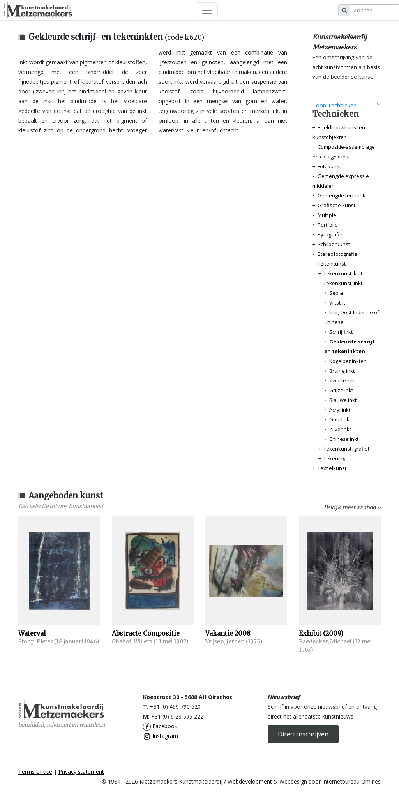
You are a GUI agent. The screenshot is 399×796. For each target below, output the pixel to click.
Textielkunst (332, 468)
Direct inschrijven (303, 734)
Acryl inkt (339, 409)
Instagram (160, 736)
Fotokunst (329, 166)
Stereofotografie (337, 253)
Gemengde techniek (341, 195)
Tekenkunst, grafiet (346, 448)
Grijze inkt (341, 390)
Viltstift (337, 302)
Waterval (32, 633)
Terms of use (35, 771)
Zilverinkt (340, 429)
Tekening (334, 458)
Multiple (327, 214)
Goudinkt (340, 419)
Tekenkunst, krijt (342, 273)
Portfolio (328, 224)
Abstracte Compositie (146, 633)
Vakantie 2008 (228, 633)
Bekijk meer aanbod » (352, 507)
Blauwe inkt (343, 399)
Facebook (160, 726)
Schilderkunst (334, 244)
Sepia (336, 292)
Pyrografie (330, 234)
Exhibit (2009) (321, 633)
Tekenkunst (332, 263)
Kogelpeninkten (348, 361)
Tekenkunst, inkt (342, 283)
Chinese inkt (343, 438)
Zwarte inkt (342, 380)
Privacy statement (81, 771)
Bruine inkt (342, 370)
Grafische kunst (336, 205)
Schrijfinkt (341, 331)
